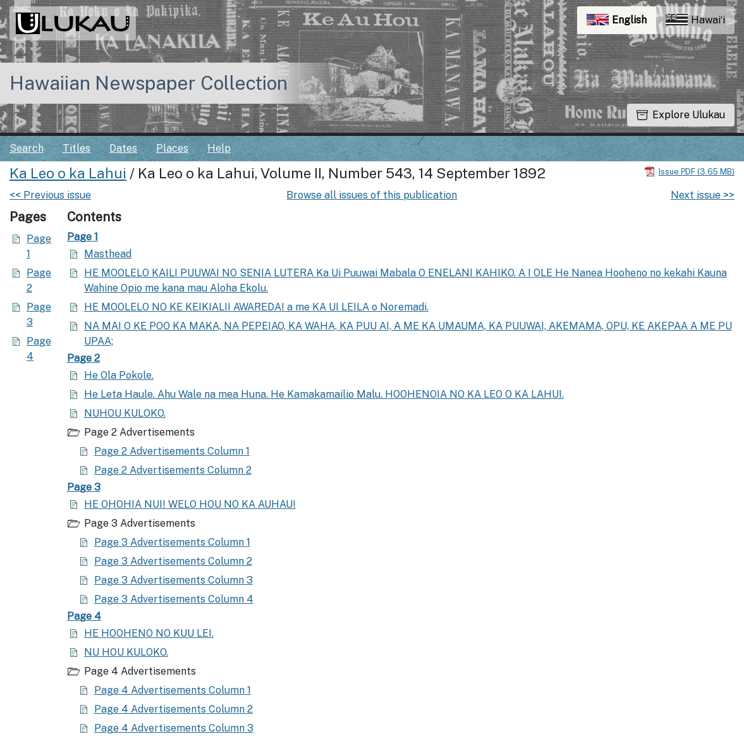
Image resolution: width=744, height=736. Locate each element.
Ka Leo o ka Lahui (67, 173)
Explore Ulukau (681, 115)
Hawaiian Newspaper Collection (148, 82)
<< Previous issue (50, 195)
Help (219, 148)
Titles (76, 148)
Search (26, 148)
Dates (123, 148)
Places (172, 148)
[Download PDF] (689, 171)
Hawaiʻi (695, 20)
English (621, 23)
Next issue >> (703, 195)
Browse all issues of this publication (371, 195)
